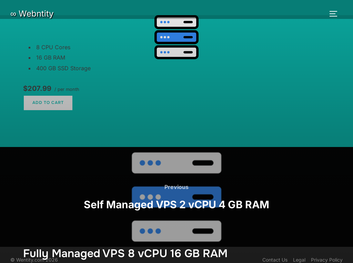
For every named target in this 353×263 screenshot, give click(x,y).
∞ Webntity (31, 14)
